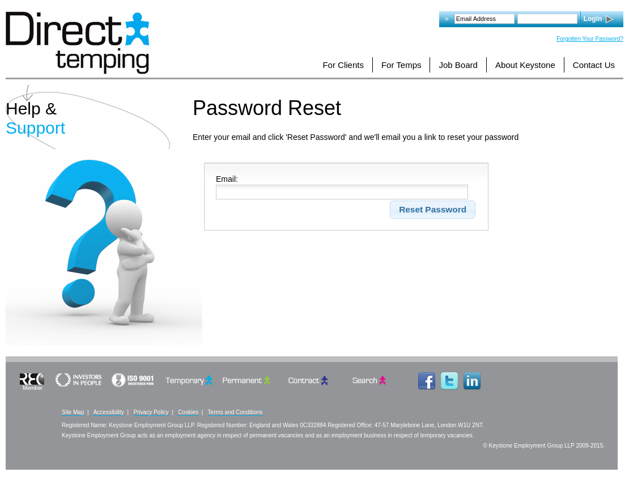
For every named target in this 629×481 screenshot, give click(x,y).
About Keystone (525, 65)
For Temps (401, 65)
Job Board (458, 65)
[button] (433, 210)
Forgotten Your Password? (589, 39)
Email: (227, 179)
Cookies (188, 412)
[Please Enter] (342, 192)
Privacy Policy (150, 412)
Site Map (73, 412)
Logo (77, 42)
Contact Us (594, 65)
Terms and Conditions (235, 412)
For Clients (343, 65)
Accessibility (108, 412)
